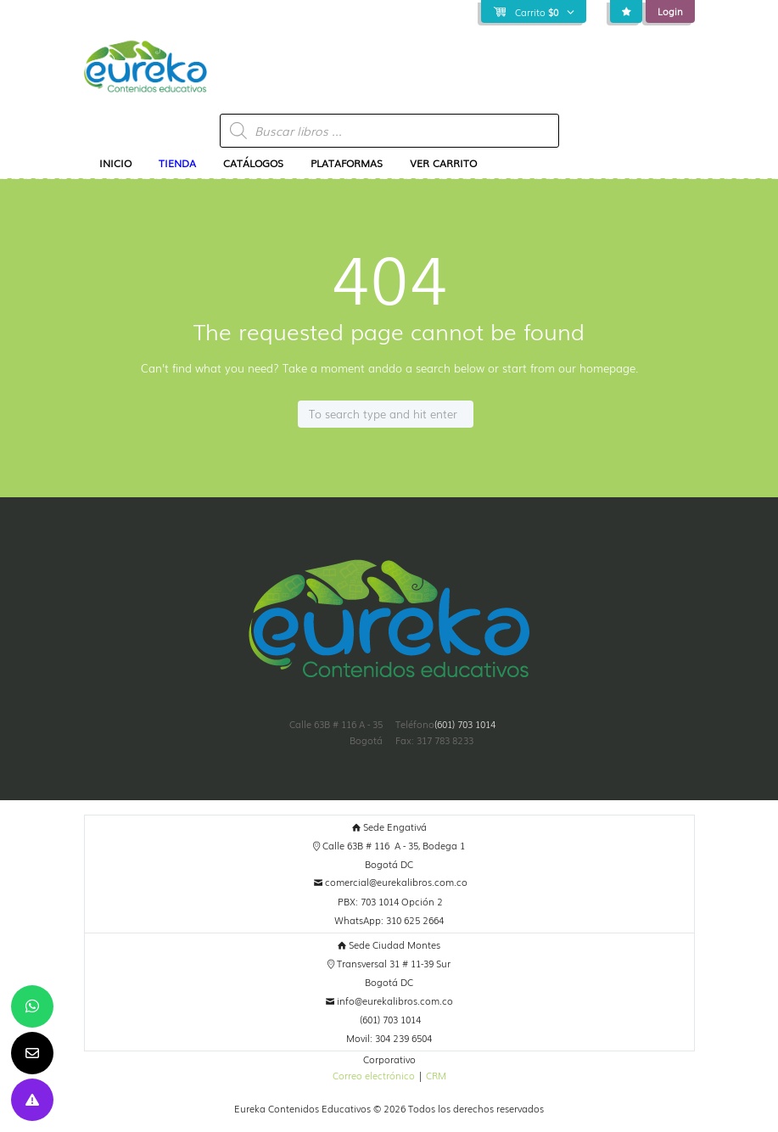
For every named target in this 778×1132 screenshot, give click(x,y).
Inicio (115, 163)
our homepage (596, 368)
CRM (436, 1075)
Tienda (177, 163)
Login (670, 11)
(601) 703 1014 (464, 724)
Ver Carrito (443, 163)
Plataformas (347, 163)
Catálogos (253, 163)
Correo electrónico (374, 1075)
